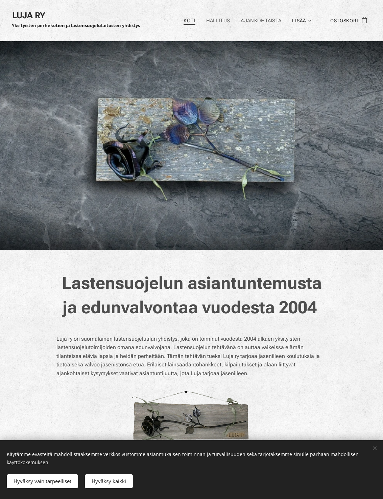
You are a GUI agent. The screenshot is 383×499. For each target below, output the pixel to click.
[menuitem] (192, 20)
